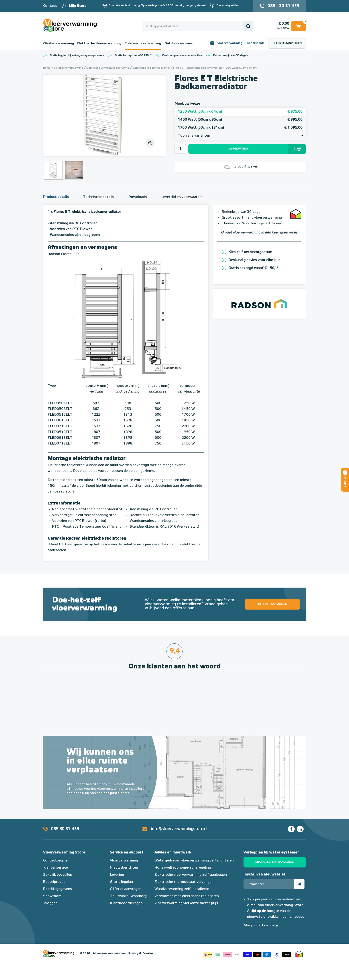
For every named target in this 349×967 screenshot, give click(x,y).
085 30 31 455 (65, 829)
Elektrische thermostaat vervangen (183, 882)
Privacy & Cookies (140, 953)
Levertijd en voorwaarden (182, 197)
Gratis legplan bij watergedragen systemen (77, 55)
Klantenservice (55, 867)
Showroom (52, 896)
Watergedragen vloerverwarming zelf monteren (194, 860)
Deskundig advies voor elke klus (182, 55)
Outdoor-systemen (179, 43)
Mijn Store (77, 6)
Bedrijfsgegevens (57, 889)
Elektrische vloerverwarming (99, 43)
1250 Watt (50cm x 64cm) (240, 112)
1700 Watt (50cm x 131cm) (240, 128)
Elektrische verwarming (143, 43)
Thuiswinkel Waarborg (128, 896)
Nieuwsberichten (124, 867)
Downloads (137, 197)
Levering (117, 875)
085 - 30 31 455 (283, 6)
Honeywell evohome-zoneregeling (182, 867)
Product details (56, 197)
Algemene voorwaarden (109, 953)
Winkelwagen (298, 26)
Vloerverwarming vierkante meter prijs (186, 903)
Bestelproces (54, 882)
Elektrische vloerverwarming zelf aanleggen (190, 875)
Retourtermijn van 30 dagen (230, 55)
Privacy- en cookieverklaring (260, 925)
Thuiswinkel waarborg (299, 953)
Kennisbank (255, 43)
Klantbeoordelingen (126, 903)
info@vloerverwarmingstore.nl (179, 829)
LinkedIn (300, 829)
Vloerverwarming (229, 43)
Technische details (98, 197)
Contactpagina (55, 860)
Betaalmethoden (247, 953)
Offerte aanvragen (287, 43)
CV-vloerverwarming (58, 43)
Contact (50, 6)
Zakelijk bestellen (57, 875)
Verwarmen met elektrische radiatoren (186, 896)
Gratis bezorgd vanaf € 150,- (132, 55)
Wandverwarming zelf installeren (181, 889)
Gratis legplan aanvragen (274, 862)
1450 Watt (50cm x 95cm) (240, 120)
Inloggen (50, 903)
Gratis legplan (121, 882)
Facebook (291, 829)
